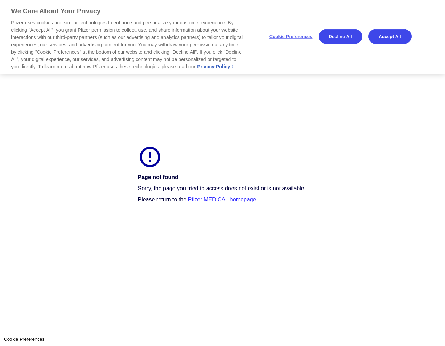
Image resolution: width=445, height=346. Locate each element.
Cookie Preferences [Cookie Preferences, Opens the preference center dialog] (291, 36)
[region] (222, 37)
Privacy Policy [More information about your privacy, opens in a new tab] (213, 66)
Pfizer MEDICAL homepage (222, 199)
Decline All (340, 36)
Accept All (390, 36)
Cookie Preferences (24, 339)
